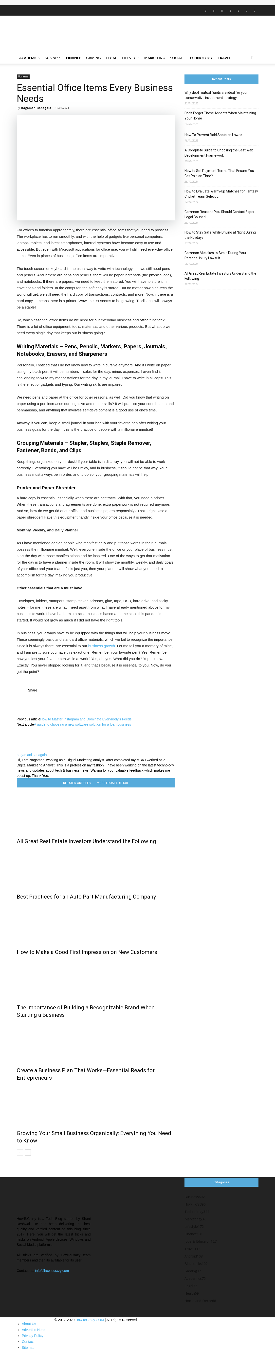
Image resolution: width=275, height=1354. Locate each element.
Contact (28, 1342)
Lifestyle (130, 57)
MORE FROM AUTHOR (112, 783)
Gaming (93, 57)
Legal (111, 57)
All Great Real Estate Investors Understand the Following (86, 841)
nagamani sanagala (36, 108)
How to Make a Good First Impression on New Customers (87, 952)
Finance (73, 57)
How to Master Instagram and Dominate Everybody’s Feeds (85, 719)
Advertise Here (33, 1330)
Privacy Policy (32, 1336)
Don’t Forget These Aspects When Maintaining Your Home (220, 115)
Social (176, 57)
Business (52, 57)
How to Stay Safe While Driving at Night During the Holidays (220, 234)
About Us (29, 1324)
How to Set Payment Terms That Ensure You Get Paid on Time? (219, 173)
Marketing (154, 57)
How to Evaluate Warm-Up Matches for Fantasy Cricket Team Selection (221, 193)
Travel (224, 57)
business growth (101, 646)
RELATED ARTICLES (77, 783)
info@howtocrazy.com (52, 1271)
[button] (252, 58)
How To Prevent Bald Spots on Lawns (213, 135)
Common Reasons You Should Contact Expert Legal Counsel (220, 214)
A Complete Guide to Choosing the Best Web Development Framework (218, 152)
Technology (200, 57)
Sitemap (28, 1348)
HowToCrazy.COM (89, 1320)
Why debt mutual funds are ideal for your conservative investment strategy (216, 95)
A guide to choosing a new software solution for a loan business (82, 724)
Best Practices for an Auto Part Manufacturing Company (86, 897)
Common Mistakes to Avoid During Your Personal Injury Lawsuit (215, 255)
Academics (29, 57)
